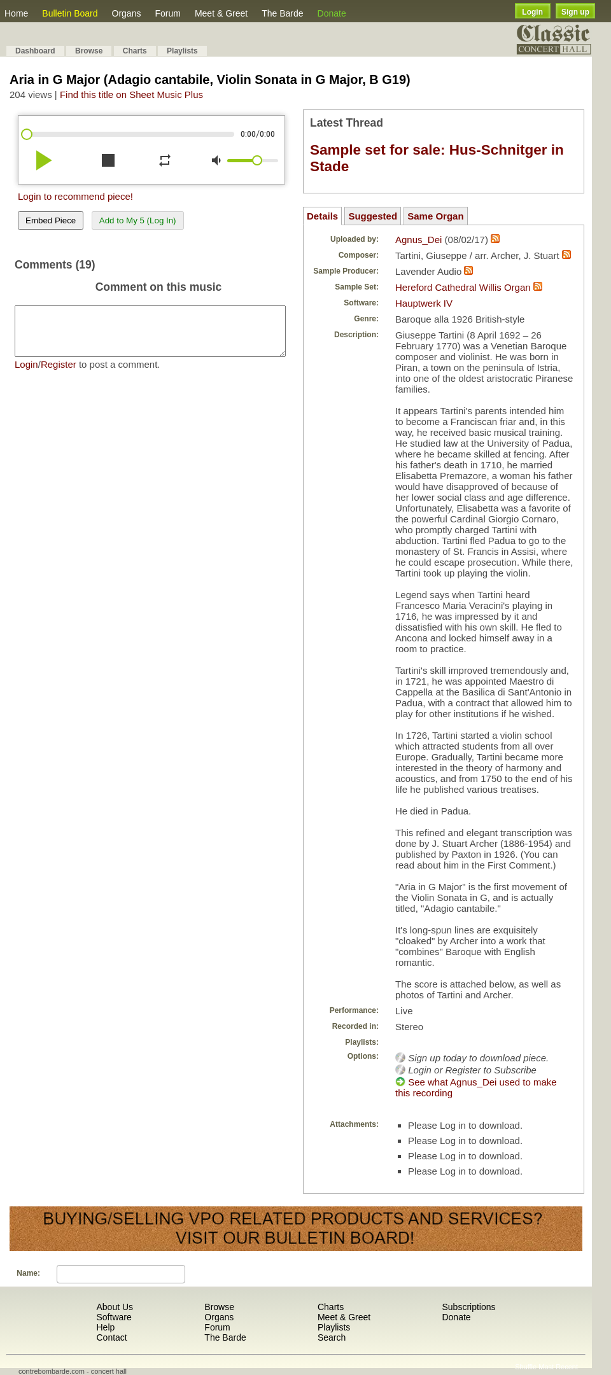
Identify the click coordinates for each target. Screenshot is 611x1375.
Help (105, 1327)
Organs (126, 13)
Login (532, 12)
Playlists (182, 50)
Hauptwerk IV (424, 303)
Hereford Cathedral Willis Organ (463, 287)
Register (58, 373)
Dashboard (35, 50)
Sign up (575, 12)
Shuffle (526, 1367)
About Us (114, 1307)
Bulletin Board (69, 13)
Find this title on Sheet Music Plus (131, 94)
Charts (135, 50)
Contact (111, 1337)
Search (332, 1337)
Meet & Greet (221, 13)
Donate (332, 13)
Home (16, 13)
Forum (167, 13)
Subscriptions (468, 1307)
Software (113, 1317)
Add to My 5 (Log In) (137, 220)
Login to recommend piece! (75, 196)
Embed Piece (50, 220)
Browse (88, 50)
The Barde (282, 13)
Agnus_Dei (418, 239)
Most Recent (558, 1367)
